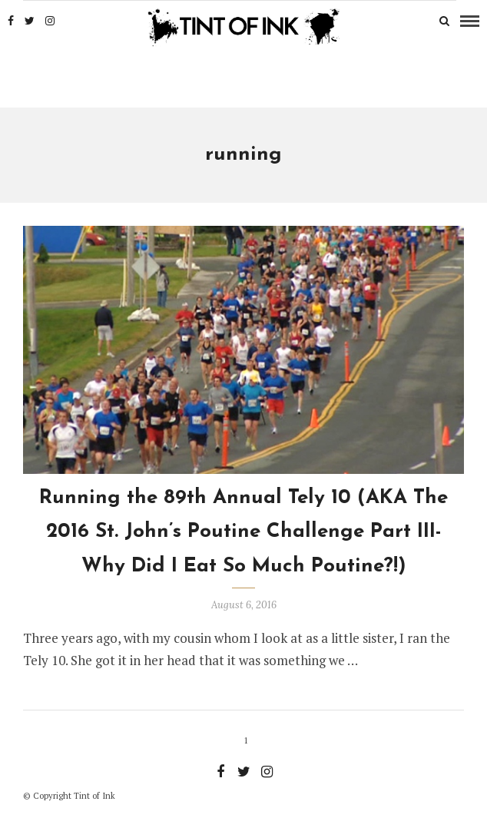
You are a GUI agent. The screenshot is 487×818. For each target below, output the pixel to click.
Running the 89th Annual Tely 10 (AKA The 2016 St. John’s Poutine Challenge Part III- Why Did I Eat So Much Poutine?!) (243, 532)
